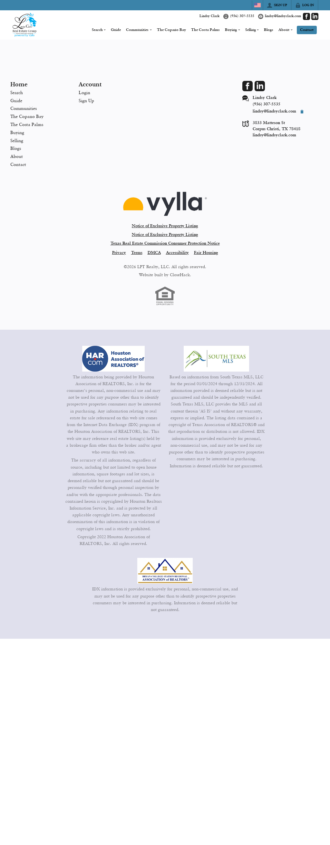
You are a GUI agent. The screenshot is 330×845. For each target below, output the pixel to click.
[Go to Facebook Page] (306, 16)
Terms (136, 253)
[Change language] (257, 5)
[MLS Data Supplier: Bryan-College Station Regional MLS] (165, 570)
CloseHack (180, 274)
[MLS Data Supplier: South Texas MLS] (216, 358)
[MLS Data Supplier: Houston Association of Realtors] (113, 358)
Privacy (119, 253)
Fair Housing (206, 253)
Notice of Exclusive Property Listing (165, 226)
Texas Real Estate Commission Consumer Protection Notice (165, 243)
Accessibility (177, 253)
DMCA (154, 253)
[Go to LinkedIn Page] (314, 16)
